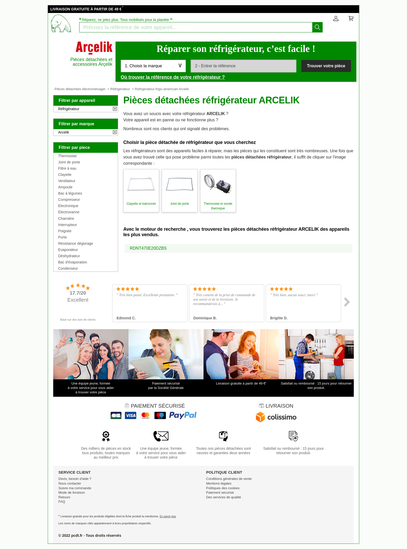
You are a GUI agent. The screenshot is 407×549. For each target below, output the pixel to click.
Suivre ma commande (74, 488)
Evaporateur (68, 250)
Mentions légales (219, 483)
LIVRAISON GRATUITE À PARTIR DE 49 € (85, 9)
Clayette (64, 175)
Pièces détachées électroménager (80, 89)
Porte (62, 237)
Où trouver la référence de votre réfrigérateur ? (173, 77)
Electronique (68, 206)
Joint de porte (69, 162)
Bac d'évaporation (72, 262)
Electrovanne (68, 212)
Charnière (66, 218)
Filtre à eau (67, 168)
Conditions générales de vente (229, 479)
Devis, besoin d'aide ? (74, 479)
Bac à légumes (70, 193)
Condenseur (68, 268)
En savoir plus (168, 516)
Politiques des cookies (223, 488)
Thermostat (67, 156)
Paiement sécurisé (220, 492)
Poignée (64, 231)
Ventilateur (66, 181)
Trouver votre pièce (326, 66)
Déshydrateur (69, 256)
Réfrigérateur (120, 89)
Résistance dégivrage (75, 243)
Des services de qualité (223, 497)
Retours (64, 497)
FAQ (61, 502)
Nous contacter (69, 483)
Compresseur (69, 199)
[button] (153, 66)
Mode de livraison (71, 492)
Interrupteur (67, 225)
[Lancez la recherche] (317, 27)
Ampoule (65, 187)
